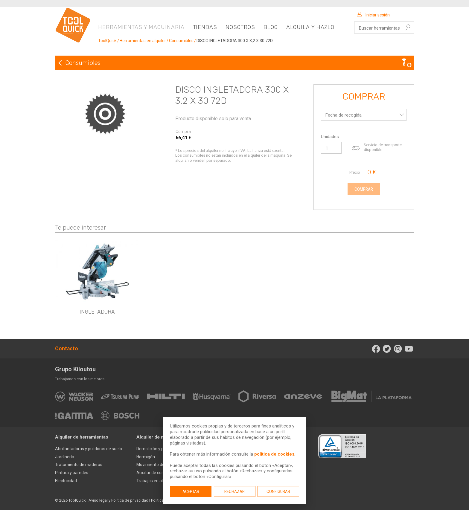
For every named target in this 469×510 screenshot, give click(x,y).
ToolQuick (107, 40)
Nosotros (240, 27)
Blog (271, 27)
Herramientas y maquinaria (141, 27)
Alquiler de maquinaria (160, 437)
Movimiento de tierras (157, 464)
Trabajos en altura (153, 480)
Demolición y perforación (159, 448)
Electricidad (66, 480)
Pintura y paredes (71, 472)
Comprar (363, 97)
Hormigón (145, 456)
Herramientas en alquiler (143, 40)
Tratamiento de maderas (78, 464)
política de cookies (274, 454)
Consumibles (181, 40)
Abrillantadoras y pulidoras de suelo (88, 448)
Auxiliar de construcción (158, 472)
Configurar (278, 491)
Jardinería (64, 456)
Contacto (66, 349)
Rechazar (234, 491)
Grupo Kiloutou (75, 369)
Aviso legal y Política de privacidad (118, 500)
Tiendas (205, 27)
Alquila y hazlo (310, 27)
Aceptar (190, 491)
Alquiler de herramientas (81, 437)
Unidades (330, 136)
